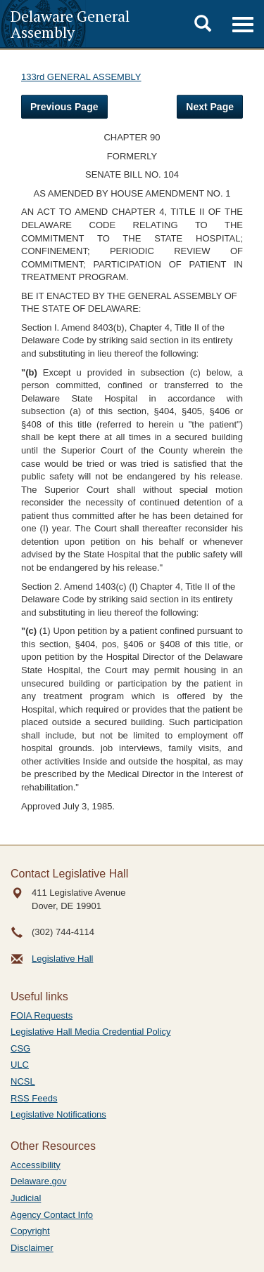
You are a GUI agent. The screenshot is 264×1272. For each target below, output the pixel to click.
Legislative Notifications (58, 1114)
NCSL (23, 1081)
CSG (20, 1048)
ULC (20, 1064)
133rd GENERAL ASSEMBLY (81, 77)
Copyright (30, 1231)
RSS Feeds (34, 1098)
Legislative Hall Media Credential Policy (91, 1031)
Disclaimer (32, 1248)
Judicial (26, 1198)
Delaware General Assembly (70, 24)
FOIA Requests (42, 1015)
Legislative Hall (62, 958)
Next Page (210, 106)
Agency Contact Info (52, 1215)
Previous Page (64, 106)
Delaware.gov (39, 1181)
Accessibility (36, 1165)
